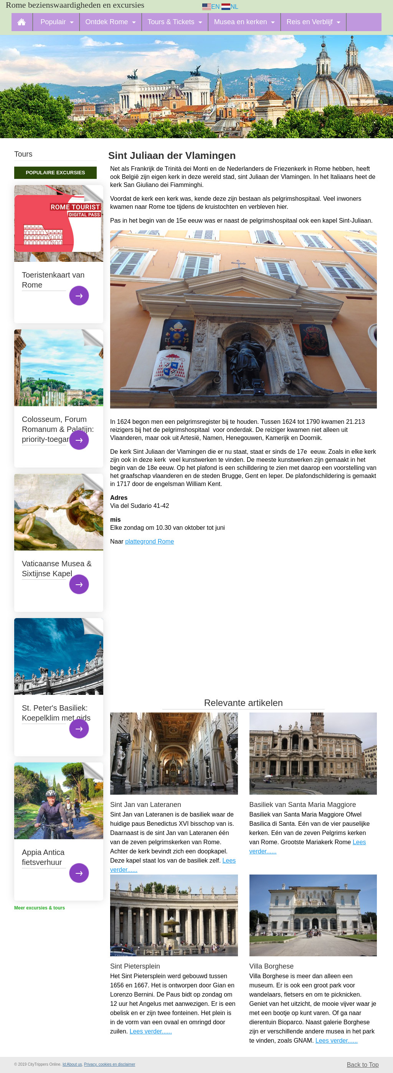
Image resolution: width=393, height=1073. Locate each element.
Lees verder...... (151, 1031)
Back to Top (363, 1064)
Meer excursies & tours (39, 908)
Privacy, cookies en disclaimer (109, 1064)
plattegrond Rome (149, 541)
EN (211, 6)
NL (229, 6)
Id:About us (72, 1064)
